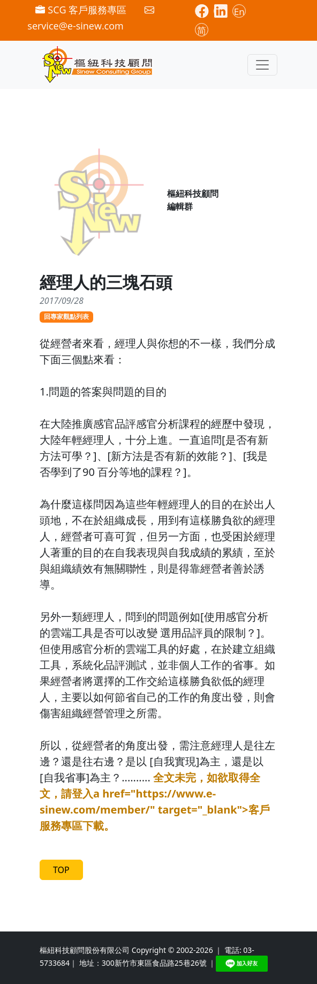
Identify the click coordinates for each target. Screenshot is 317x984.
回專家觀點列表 (66, 316)
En (239, 11)
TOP (61, 870)
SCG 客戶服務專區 (80, 9)
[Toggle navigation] (262, 65)
